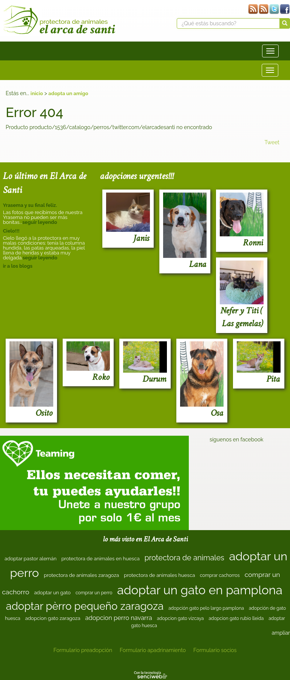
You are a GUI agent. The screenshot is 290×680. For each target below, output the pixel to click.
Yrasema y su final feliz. (30, 205)
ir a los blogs (17, 266)
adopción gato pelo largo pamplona (206, 608)
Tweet (271, 142)
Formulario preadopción (82, 650)
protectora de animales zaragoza (81, 575)
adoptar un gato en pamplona (199, 590)
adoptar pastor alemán (31, 558)
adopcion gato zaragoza (52, 618)
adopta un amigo (68, 93)
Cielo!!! (11, 231)
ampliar (280, 633)
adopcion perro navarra (118, 617)
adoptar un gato (52, 592)
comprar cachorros (220, 575)
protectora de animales (184, 557)
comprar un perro (94, 592)
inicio (37, 93)
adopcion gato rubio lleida (236, 618)
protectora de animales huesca (159, 575)
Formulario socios (214, 650)
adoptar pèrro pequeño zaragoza (85, 606)
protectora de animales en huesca (100, 558)
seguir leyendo (39, 222)
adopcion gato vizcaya (180, 618)
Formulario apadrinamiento (153, 650)
